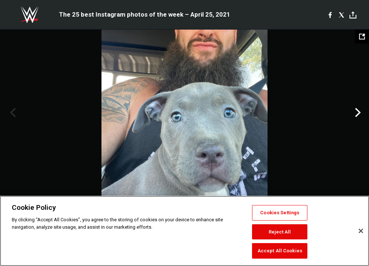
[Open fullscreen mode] (362, 37)
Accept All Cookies (280, 250)
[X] (341, 14)
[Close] (361, 231)
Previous (12, 113)
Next (357, 113)
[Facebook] (330, 14)
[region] (184, 231)
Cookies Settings (279, 212)
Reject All (280, 232)
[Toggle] (353, 14)
